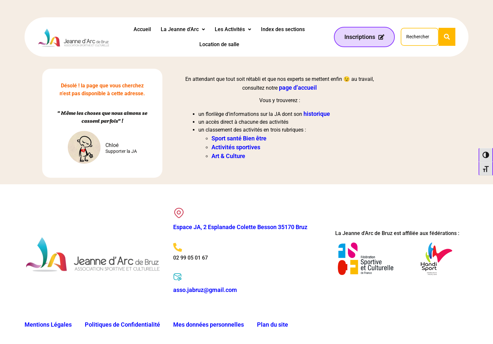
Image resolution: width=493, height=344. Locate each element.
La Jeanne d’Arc (183, 29)
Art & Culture (228, 156)
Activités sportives (235, 147)
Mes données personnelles (208, 324)
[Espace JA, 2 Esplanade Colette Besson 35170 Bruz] (179, 213)
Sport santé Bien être (238, 138)
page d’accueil (298, 87)
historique (316, 113)
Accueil (142, 29)
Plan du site (272, 324)
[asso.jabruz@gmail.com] (177, 277)
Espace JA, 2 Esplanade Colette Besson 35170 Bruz (240, 227)
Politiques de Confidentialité (122, 324)
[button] (183, 29)
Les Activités (233, 29)
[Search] (419, 37)
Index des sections (283, 29)
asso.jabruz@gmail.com (205, 289)
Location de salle (219, 44)
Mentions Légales (48, 324)
